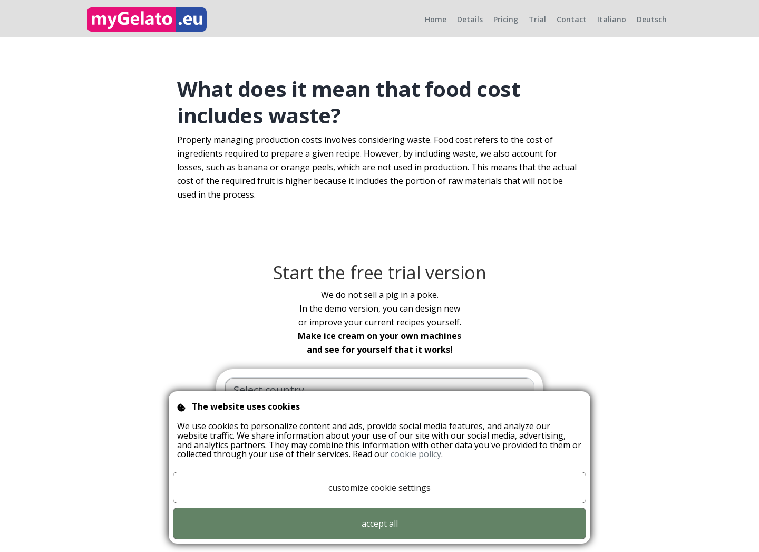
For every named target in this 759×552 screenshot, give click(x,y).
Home (435, 28)
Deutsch (652, 28)
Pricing (505, 28)
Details (470, 28)
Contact (572, 28)
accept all (380, 523)
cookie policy (416, 454)
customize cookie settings (379, 487)
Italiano (611, 28)
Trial (537, 28)
